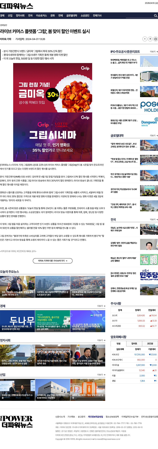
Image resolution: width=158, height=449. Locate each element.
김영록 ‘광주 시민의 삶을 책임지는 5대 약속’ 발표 (124, 244)
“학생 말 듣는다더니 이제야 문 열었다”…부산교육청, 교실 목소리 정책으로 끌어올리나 (124, 160)
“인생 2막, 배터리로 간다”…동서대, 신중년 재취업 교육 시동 (123, 205)
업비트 (134, 343)
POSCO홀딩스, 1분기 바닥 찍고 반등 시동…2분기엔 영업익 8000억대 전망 (124, 106)
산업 (10, 15)
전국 (30, 15)
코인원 (150, 343)
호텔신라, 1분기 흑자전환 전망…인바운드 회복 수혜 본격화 (124, 91)
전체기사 (97, 15)
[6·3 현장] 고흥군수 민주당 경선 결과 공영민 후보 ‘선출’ (123, 274)
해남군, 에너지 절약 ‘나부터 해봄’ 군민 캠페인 (123, 259)
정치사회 (20, 15)
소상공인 (85, 15)
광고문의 (81, 416)
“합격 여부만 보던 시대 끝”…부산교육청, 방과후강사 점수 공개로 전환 (124, 145)
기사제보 (71, 416)
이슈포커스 (41, 15)
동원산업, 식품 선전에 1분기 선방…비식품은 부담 (124, 121)
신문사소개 (60, 416)
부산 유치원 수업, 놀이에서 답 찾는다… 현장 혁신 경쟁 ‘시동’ (124, 175)
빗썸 (118, 343)
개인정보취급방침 (95, 416)
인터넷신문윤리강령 (149, 416)
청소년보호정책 (112, 416)
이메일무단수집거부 (130, 416)
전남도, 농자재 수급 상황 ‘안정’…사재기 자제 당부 (124, 229)
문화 (52, 15)
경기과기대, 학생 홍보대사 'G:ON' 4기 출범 (124, 190)
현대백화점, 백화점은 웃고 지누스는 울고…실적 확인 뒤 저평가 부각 (124, 61)
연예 (60, 15)
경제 (2, 15)
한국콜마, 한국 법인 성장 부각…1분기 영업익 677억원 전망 (124, 76)
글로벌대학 (71, 15)
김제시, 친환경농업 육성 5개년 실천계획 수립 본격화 (124, 289)
